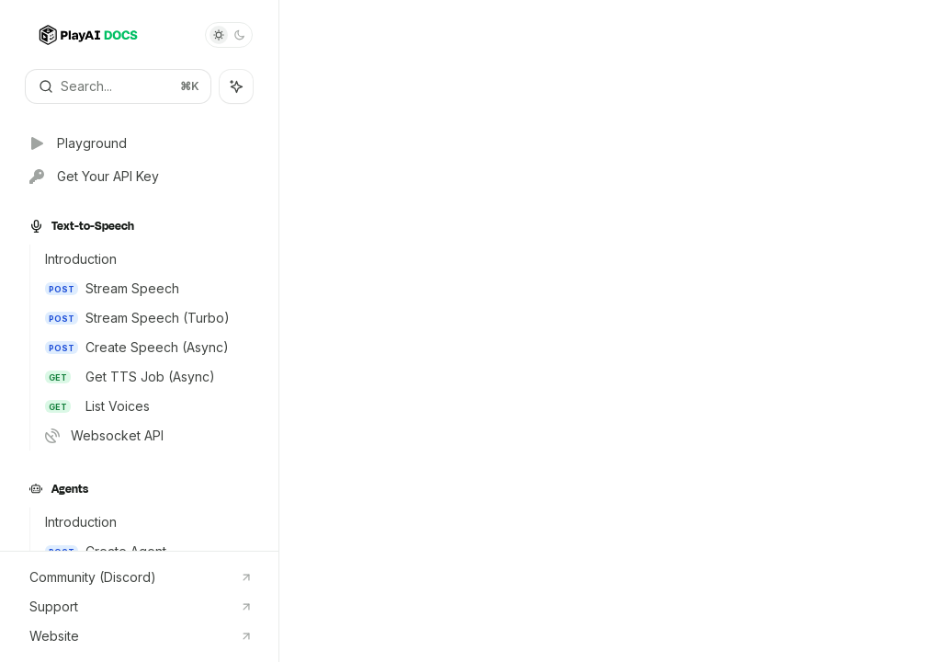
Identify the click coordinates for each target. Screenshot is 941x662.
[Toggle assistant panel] (236, 86)
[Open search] (118, 86)
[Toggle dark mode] (229, 35)
